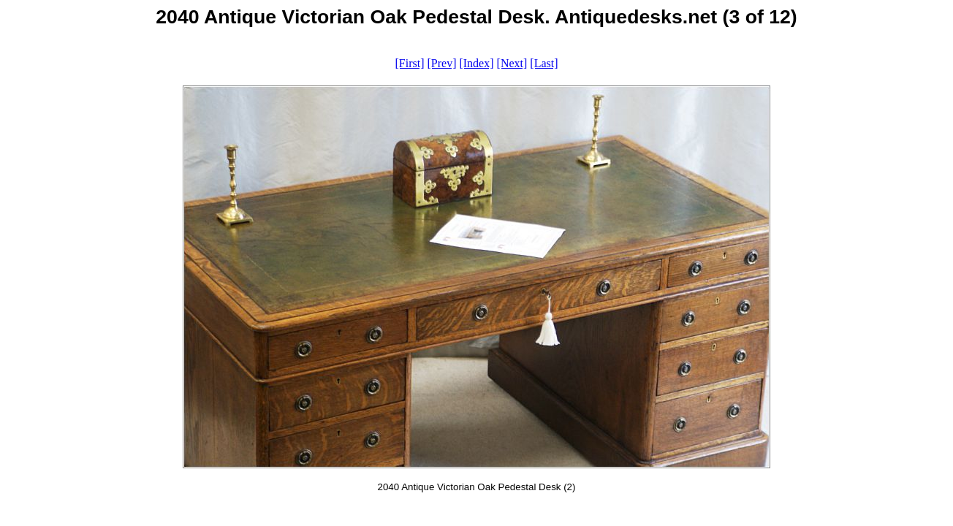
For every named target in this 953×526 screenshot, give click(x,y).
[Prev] (441, 63)
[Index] (476, 63)
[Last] (544, 63)
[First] (409, 63)
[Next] (512, 63)
